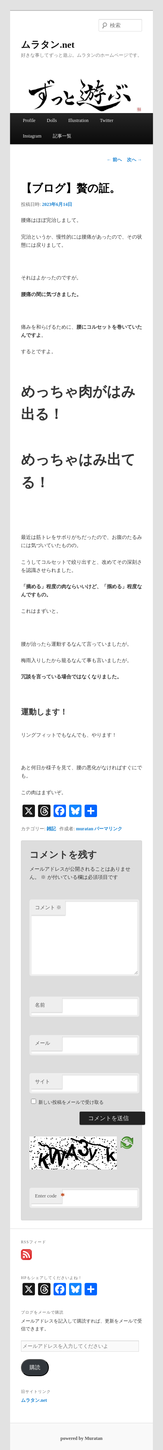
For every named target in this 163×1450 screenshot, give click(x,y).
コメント (48, 907)
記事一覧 (62, 136)
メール (42, 1043)
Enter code (48, 1196)
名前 (40, 1005)
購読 (34, 1367)
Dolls (52, 120)
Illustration (78, 120)
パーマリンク (108, 828)
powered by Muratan (81, 1438)
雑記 (51, 828)
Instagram (32, 136)
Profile (29, 120)
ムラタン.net (48, 45)
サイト (42, 1081)
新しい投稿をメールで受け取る (71, 1102)
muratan (85, 828)
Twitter (106, 120)
